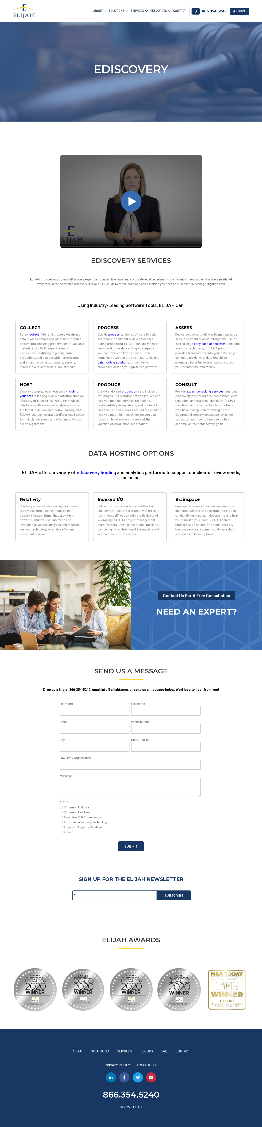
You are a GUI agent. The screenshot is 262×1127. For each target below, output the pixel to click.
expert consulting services (205, 390)
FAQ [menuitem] (164, 1050)
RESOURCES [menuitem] (158, 10)
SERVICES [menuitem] (137, 10)
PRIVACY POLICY (118, 1064)
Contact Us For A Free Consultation (196, 594)
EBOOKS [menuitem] (146, 1050)
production (129, 390)
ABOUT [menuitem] (98, 10)
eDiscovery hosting (96, 471)
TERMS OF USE (146, 1064)
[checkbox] (130, 806)
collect (34, 333)
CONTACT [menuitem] (179, 10)
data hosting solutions (113, 361)
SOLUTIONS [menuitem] (116, 10)
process (114, 333)
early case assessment (210, 342)
